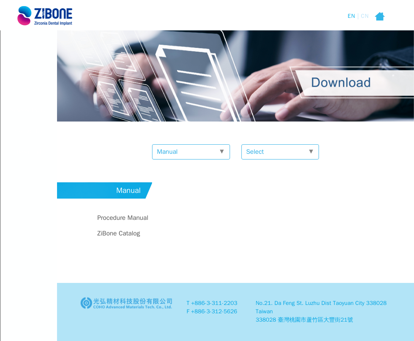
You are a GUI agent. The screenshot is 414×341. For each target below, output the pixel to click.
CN (365, 16)
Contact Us (29, 142)
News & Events (29, 121)
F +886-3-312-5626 (212, 311)
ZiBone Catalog (118, 233)
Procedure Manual (122, 218)
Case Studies (28, 100)
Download (28, 163)
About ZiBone (28, 58)
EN (351, 16)
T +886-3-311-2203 (212, 303)
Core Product (29, 79)
